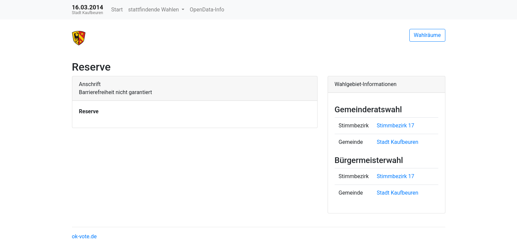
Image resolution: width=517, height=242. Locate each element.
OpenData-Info (207, 9)
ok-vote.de (84, 236)
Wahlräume (427, 35)
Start (117, 9)
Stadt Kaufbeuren (397, 142)
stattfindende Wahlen (154, 9)
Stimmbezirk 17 (395, 125)
